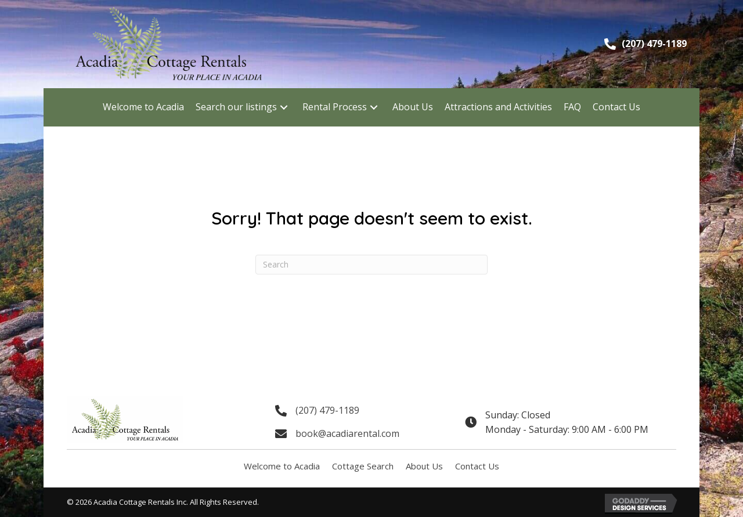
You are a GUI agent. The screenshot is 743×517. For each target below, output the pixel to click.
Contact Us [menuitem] (477, 466)
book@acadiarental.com (347, 433)
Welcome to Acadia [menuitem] (282, 466)
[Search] (371, 264)
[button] (284, 107)
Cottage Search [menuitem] (363, 466)
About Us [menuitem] (424, 466)
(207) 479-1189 (654, 43)
